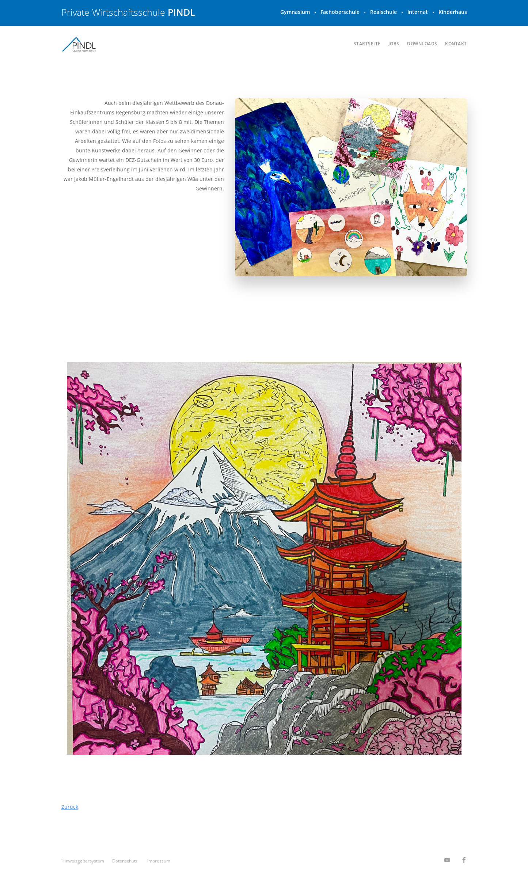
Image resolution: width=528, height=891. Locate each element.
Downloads (422, 44)
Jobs (393, 44)
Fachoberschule (340, 11)
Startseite (367, 44)
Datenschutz (125, 861)
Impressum (158, 861)
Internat (417, 11)
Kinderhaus (452, 11)
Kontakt (456, 44)
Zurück (69, 806)
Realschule (383, 11)
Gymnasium (295, 11)
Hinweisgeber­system (82, 861)
